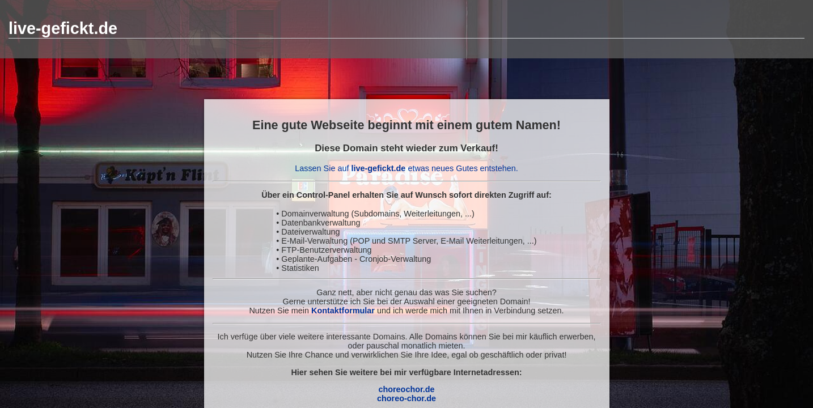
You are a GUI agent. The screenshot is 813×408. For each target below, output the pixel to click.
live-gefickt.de (63, 28)
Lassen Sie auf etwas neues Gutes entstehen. (406, 168)
